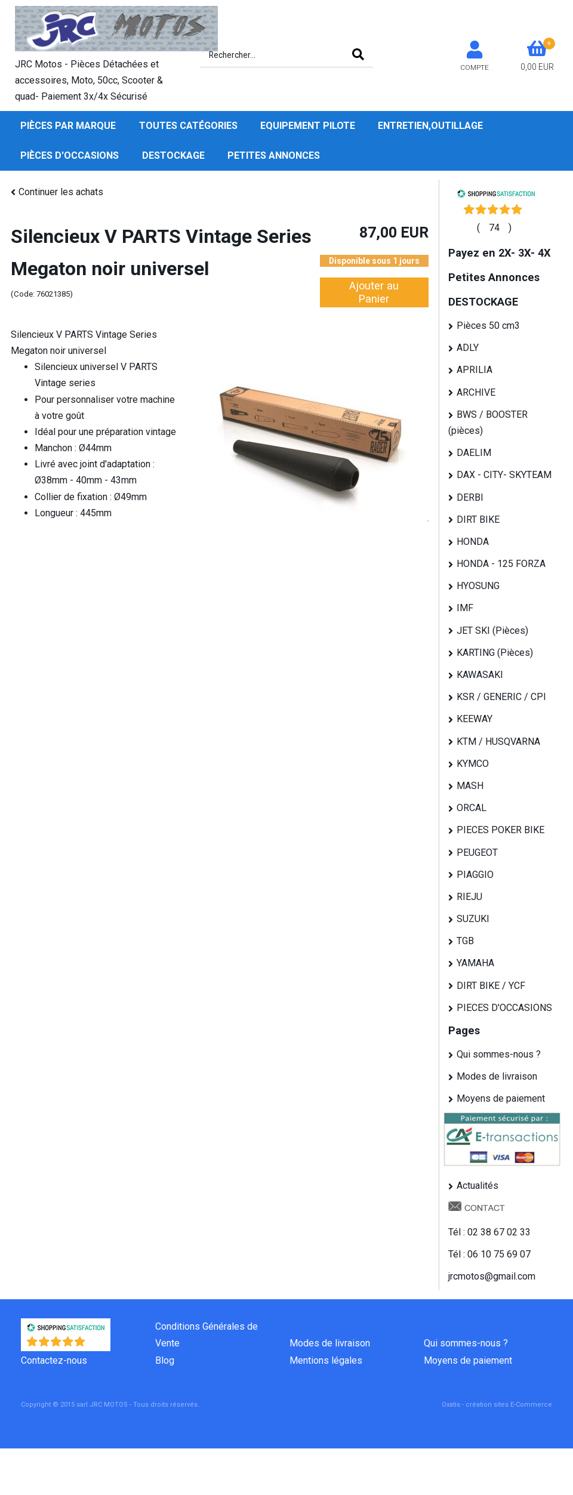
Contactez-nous (54, 1360)
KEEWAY (474, 719)
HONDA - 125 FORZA (501, 563)
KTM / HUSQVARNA (498, 741)
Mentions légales (325, 1360)
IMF (465, 608)
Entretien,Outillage (430, 125)
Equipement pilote (307, 125)
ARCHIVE (476, 392)
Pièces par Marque (68, 125)
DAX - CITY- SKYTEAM (504, 474)
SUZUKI (473, 918)
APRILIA (474, 369)
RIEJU (469, 896)
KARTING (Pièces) (495, 652)
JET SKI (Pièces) (492, 630)
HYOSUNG (478, 585)
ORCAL (471, 807)
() (494, 227)
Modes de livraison (497, 1076)
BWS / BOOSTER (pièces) (488, 422)
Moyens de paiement (501, 1098)
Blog (164, 1360)
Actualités (477, 1185)
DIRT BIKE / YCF (491, 985)
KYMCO (473, 763)
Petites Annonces (273, 155)
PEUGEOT (477, 852)
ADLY (468, 347)
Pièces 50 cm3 (488, 325)
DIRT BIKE (478, 519)
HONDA (473, 541)
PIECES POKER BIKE (500, 830)
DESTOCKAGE (173, 155)
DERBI (470, 497)
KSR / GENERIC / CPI (501, 696)
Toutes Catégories (188, 125)
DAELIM (474, 452)
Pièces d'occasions (69, 155)
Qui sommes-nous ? (499, 1054)
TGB (465, 941)
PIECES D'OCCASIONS (504, 1007)
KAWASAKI (480, 674)
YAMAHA (475, 963)
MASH (470, 785)
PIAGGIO (475, 874)
